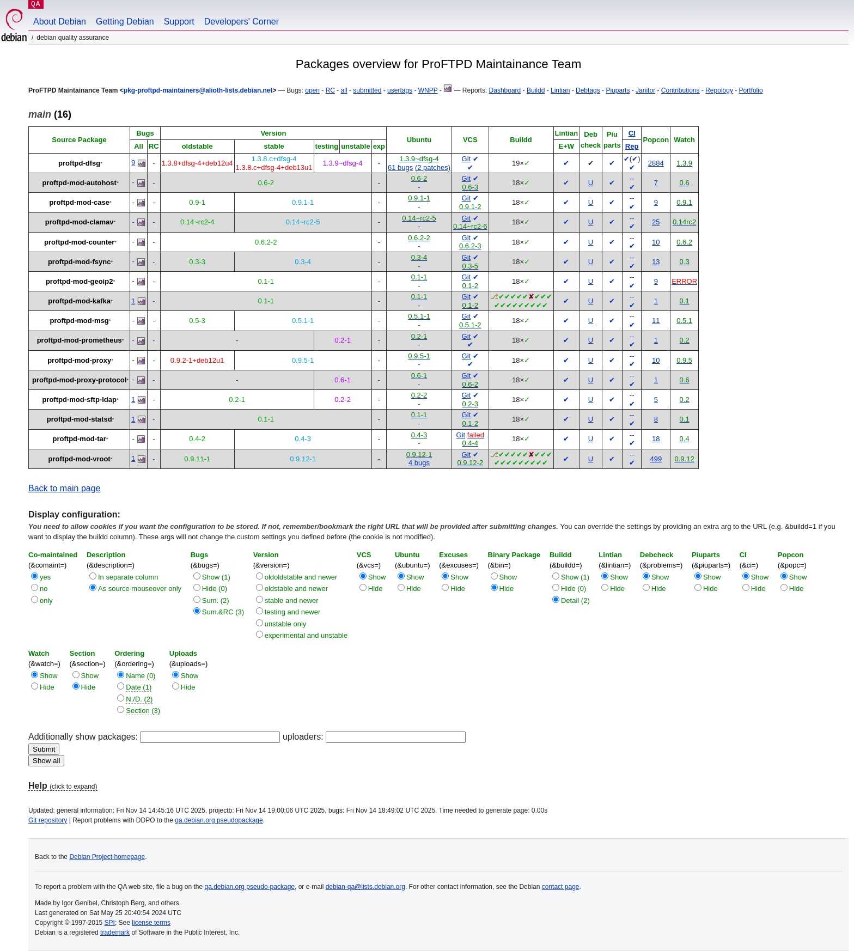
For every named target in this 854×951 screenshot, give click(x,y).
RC (330, 90)
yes (45, 577)
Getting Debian (125, 21)
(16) (49, 114)
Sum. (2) (215, 600)
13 (656, 262)
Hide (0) (214, 588)
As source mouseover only (139, 588)
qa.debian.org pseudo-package (250, 887)
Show (377, 577)
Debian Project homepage (107, 857)
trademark (115, 932)
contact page (561, 887)
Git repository (47, 820)
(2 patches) (432, 167)
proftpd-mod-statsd (79, 419)
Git (466, 159)
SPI (110, 922)
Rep (632, 146)
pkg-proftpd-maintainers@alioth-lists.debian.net (198, 90)
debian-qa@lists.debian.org (365, 887)
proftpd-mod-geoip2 (79, 281)
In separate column (128, 577)
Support (179, 21)
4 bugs (419, 463)
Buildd (536, 90)
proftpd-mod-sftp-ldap (79, 399)
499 (656, 459)
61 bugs (400, 167)
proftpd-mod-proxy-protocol (79, 380)
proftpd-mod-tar (79, 439)
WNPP (428, 90)
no (43, 588)
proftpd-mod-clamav (79, 222)
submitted (367, 90)
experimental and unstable (306, 635)
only (46, 600)
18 (656, 439)
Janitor (645, 90)
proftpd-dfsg (79, 163)
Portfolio (751, 90)
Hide (375, 588)
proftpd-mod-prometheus (79, 340)
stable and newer (292, 600)
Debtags (588, 90)
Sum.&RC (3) (223, 612)
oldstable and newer (296, 588)
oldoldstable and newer (301, 577)
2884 (656, 163)
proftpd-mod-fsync (79, 262)
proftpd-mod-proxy (79, 360)
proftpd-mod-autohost (79, 183)
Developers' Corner (241, 21)
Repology (719, 90)
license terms (151, 922)
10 (656, 242)
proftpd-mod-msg (79, 320)
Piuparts (618, 90)
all (344, 90)
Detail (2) (575, 600)
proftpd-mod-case (79, 202)
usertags (399, 90)
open (312, 90)
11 (656, 320)
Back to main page (64, 488)
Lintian (560, 90)
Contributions (680, 90)
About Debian (59, 21)
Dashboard (505, 90)
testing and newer (293, 612)
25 (656, 222)
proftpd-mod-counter (79, 242)
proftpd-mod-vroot (79, 459)
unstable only (286, 624)
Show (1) (216, 577)
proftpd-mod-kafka (79, 301)
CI (632, 133)
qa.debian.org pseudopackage (219, 820)
